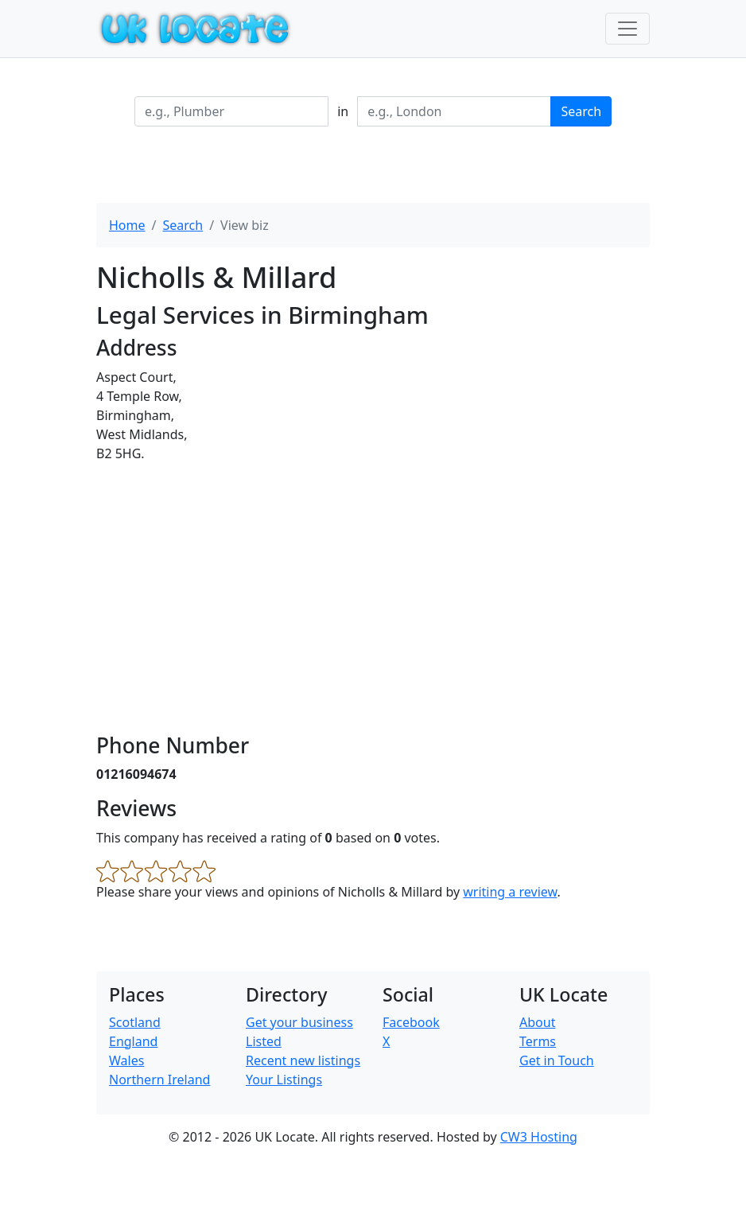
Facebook (411, 1022)
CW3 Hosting (538, 1137)
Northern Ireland (159, 1079)
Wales (126, 1060)
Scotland (135, 1022)
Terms (537, 1041)
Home (127, 225)
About (537, 1022)
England (133, 1041)
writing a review (510, 892)
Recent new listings (303, 1060)
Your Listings (284, 1079)
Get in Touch (556, 1060)
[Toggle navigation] (627, 29)
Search (581, 111)
